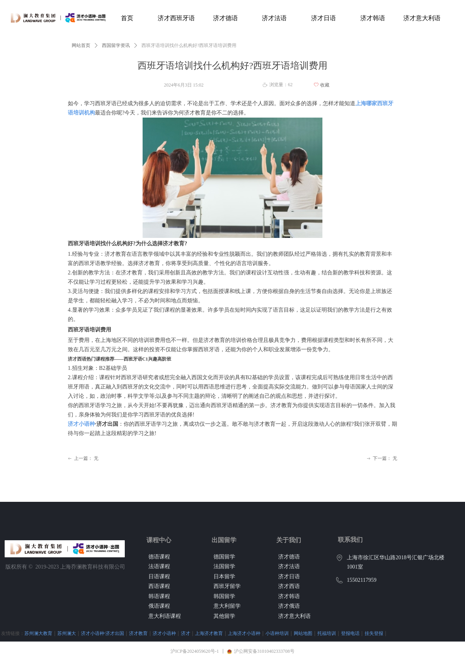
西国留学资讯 (116, 45)
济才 (185, 633)
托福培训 (326, 633)
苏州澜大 (66, 633)
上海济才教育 (209, 633)
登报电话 (350, 633)
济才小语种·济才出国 (102, 633)
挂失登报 (374, 633)
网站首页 (81, 45)
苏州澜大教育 (38, 633)
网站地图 (303, 633)
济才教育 (138, 633)
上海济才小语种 (244, 633)
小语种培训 (277, 633)
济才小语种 (81, 424)
